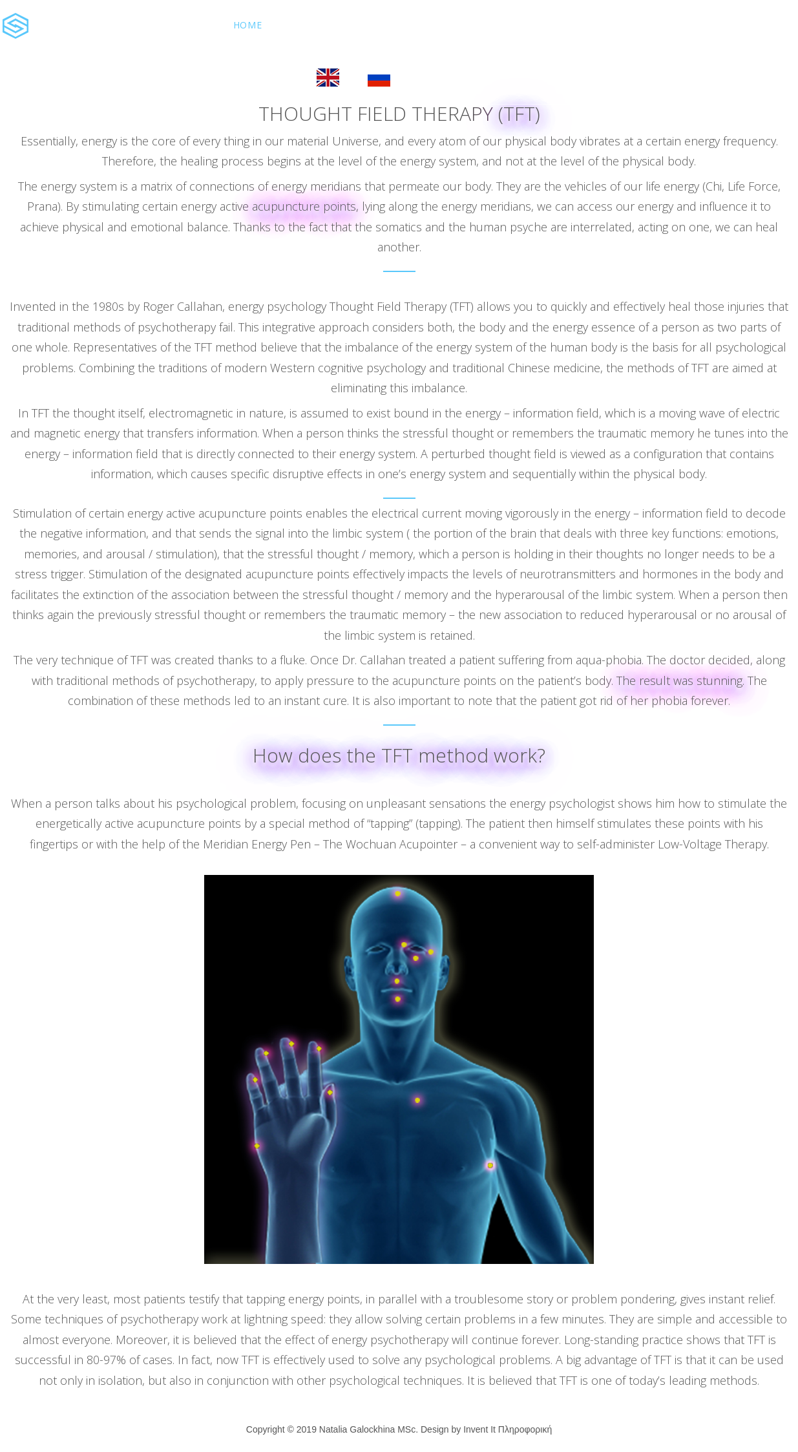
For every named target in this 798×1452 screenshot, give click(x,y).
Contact (593, 25)
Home (247, 25)
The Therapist (504, 25)
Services (417, 25)
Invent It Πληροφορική (507, 1429)
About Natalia (329, 25)
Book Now (260, 76)
